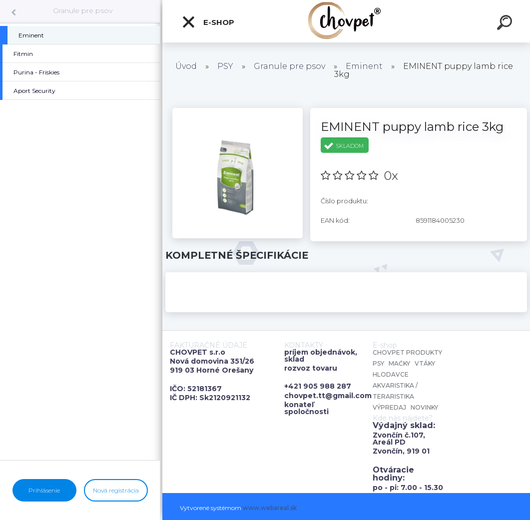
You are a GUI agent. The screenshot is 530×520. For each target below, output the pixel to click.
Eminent (364, 66)
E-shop (207, 22)
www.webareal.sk (270, 508)
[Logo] (346, 21)
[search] (506, 23)
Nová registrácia (116, 490)
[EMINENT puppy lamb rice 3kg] (237, 111)
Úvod (186, 66)
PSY (225, 66)
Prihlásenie (44, 490)
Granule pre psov (82, 10)
